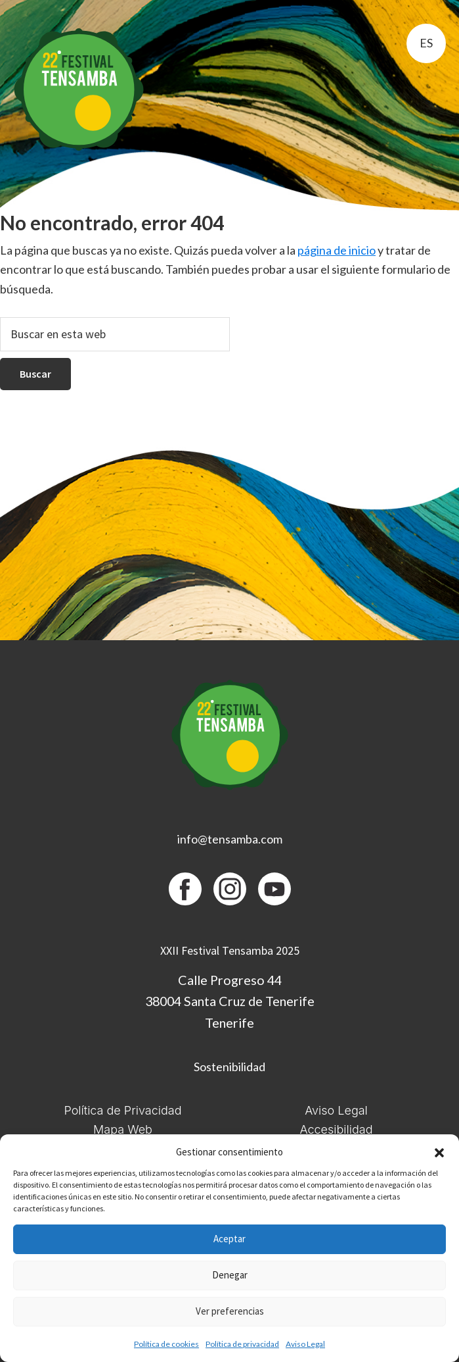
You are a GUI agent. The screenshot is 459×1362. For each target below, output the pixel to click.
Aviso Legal (305, 1344)
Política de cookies (166, 1344)
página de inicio (336, 250)
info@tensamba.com (229, 839)
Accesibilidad (335, 1129)
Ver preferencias (230, 1311)
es (426, 43)
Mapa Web (122, 1129)
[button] (439, 1152)
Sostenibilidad (229, 1066)
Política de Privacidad (122, 1110)
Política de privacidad (242, 1344)
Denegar (230, 1275)
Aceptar (229, 1238)
